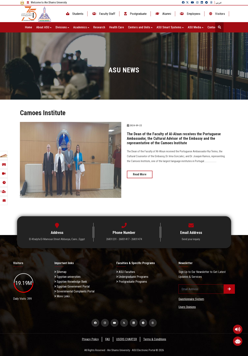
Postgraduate (135, 14)
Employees (189, 14)
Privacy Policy (90, 339)
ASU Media (195, 27)
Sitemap (60, 272)
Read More (139, 174)
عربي (219, 2)
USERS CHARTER (126, 339)
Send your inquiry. (191, 239)
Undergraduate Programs (132, 277)
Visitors (216, 14)
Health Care (116, 27)
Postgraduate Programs (131, 281)
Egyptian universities (67, 277)
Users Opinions (187, 307)
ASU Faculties (125, 272)
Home (28, 27)
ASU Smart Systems (170, 27)
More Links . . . (64, 296)
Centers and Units (140, 27)
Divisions (62, 27)
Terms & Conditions (154, 339)
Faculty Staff (103, 14)
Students (74, 14)
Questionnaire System (191, 299)
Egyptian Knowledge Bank (70, 281)
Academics (81, 27)
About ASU (43, 27)
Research (99, 27)
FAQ (107, 339)
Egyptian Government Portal (72, 286)
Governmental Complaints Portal (74, 291)
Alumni (163, 14)
